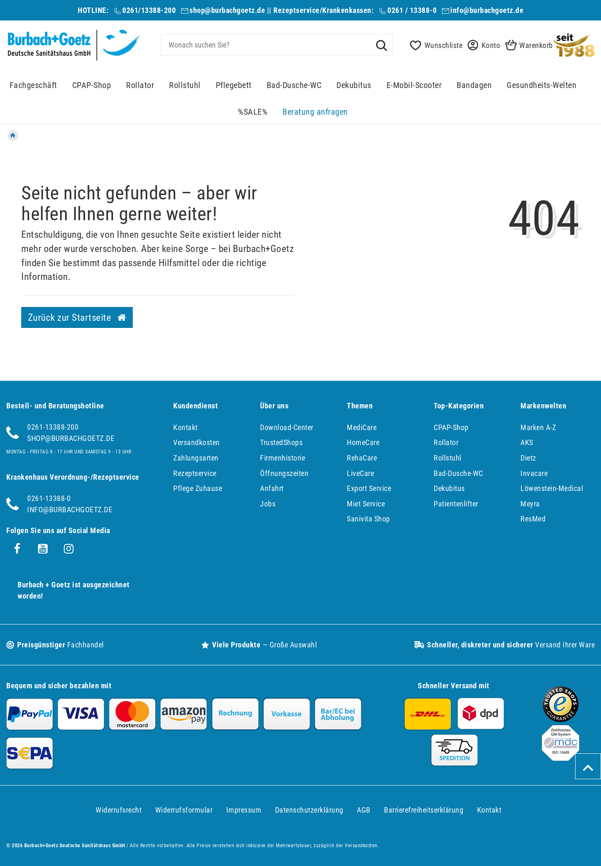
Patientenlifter (456, 503)
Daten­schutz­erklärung (309, 810)
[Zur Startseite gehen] (13, 135)
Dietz (528, 457)
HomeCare (363, 442)
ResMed (532, 518)
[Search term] (277, 44)
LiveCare (360, 473)
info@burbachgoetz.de (486, 10)
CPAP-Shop (91, 85)
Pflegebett (234, 85)
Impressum (244, 810)
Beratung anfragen (315, 112)
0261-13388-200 (52, 427)
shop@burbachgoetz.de (227, 10)
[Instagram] (69, 549)
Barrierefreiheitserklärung (423, 810)
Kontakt (185, 427)
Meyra (530, 503)
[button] (481, 45)
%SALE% (253, 112)
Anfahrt (272, 488)
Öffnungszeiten (284, 473)
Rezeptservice (195, 473)
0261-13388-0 (49, 498)
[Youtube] (43, 549)
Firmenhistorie (282, 457)
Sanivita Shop (368, 518)
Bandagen (474, 85)
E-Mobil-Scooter (414, 85)
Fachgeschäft (33, 85)
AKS (526, 442)
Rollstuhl (185, 85)
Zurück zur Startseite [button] (77, 317)
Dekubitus (353, 85)
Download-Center (286, 427)
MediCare (361, 427)
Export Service (369, 488)
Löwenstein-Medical (551, 488)
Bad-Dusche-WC (294, 85)
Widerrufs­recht (118, 810)
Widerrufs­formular (184, 810)
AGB (364, 810)
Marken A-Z (538, 427)
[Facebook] (17, 549)
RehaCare (362, 457)
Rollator (140, 85)
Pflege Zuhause (197, 488)
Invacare (534, 473)
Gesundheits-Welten (541, 85)
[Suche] (381, 45)
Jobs (267, 503)
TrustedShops (281, 442)
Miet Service (366, 503)
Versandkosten (196, 442)
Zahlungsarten (196, 457)
